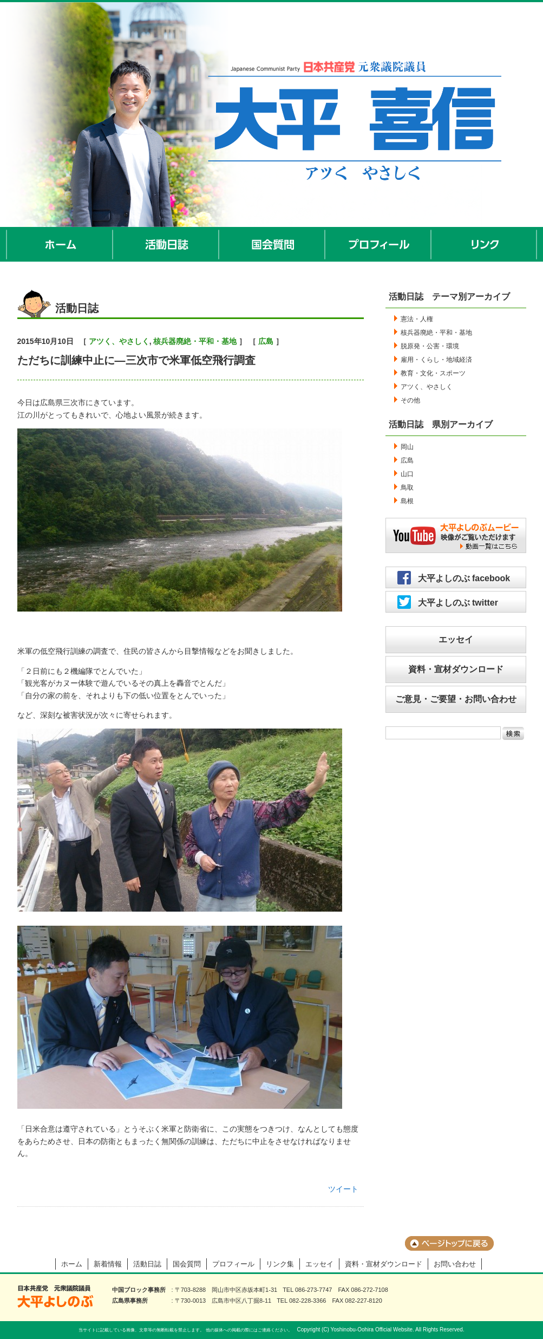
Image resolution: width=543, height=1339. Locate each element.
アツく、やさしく (119, 341)
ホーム (59, 244)
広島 (265, 341)
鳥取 (407, 487)
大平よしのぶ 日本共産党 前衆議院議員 (55, 1296)
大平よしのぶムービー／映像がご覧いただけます (455, 535)
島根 (407, 501)
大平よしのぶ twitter (458, 602)
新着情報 (108, 1264)
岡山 (407, 447)
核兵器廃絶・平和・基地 (195, 341)
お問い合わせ (455, 1264)
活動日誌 (166, 244)
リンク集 (280, 1264)
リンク (484, 244)
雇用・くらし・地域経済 (436, 359)
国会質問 (272, 244)
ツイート (343, 1189)
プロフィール (378, 244)
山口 (407, 474)
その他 (410, 400)
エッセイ (456, 639)
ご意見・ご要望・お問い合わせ (455, 699)
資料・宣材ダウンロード (455, 669)
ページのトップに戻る (449, 1243)
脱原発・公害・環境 (430, 346)
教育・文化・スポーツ (433, 373)
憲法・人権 (417, 319)
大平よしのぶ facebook (464, 578)
